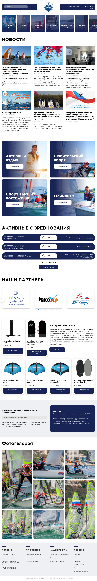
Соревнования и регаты (34, 554)
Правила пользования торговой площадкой (9, 567)
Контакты (77, 558)
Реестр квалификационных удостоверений (70, 419)
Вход (91, 8)
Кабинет (76, 567)
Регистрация (88, 6)
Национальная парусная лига (59, 554)
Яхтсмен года (54, 558)
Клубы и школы (31, 558)
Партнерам (77, 561)
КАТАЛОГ (57, 349)
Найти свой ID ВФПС (8, 554)
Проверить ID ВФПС (75, 6)
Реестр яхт (57, 411)
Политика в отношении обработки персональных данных (10, 562)
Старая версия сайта (81, 571)
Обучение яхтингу (32, 561)
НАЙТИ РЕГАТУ (48, 267)
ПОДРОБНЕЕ (14, 166)
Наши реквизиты (7, 558)
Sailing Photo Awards (57, 561)
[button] (38, 309)
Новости (77, 554)
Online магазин (79, 564)
